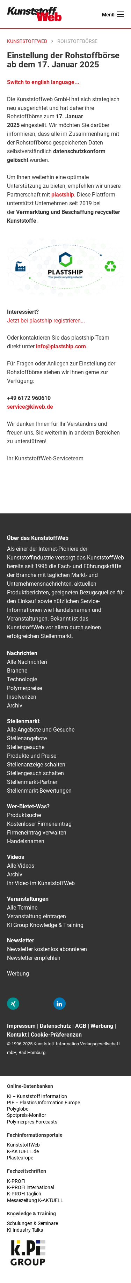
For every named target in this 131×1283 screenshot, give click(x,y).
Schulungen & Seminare (32, 1223)
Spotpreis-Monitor (26, 1115)
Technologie (22, 679)
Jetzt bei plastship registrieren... (46, 320)
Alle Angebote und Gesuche (40, 729)
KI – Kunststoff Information (37, 1096)
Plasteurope (20, 1158)
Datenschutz (55, 1026)
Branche (17, 670)
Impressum (21, 1026)
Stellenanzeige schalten (36, 764)
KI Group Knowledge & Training (45, 925)
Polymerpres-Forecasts (32, 1122)
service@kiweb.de (30, 406)
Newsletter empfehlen (33, 958)
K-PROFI (16, 1181)
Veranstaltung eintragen (36, 916)
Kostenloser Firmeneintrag (39, 824)
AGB (80, 1026)
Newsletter (20, 940)
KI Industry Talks (25, 1230)
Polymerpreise (24, 688)
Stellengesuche (25, 747)
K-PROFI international (30, 1188)
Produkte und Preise (31, 755)
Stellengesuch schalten (35, 773)
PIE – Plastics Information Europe (43, 1103)
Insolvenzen (21, 697)
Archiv (14, 705)
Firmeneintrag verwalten (36, 832)
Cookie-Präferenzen (56, 1034)
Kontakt (17, 1034)
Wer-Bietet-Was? (28, 806)
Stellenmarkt (23, 721)
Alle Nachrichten (27, 662)
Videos (15, 857)
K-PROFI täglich (24, 1194)
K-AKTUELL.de (23, 1152)
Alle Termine (22, 907)
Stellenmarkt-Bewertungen (39, 790)
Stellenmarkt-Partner (32, 782)
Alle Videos (20, 865)
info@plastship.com (61, 346)
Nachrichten (22, 653)
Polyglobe (17, 1109)
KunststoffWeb (23, 1145)
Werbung (18, 973)
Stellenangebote (27, 738)
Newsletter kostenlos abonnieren (47, 949)
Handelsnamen (25, 841)
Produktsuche (24, 815)
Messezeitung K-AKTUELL (35, 1200)
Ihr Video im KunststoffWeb (41, 883)
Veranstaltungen (28, 899)
